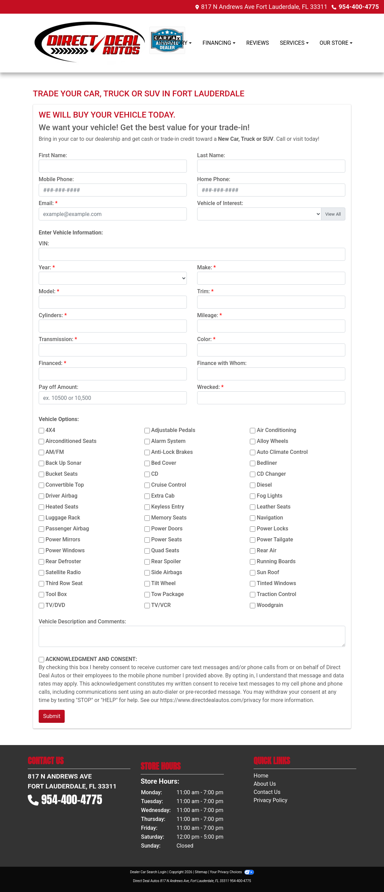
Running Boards (276, 561)
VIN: (44, 243)
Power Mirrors (63, 539)
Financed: (50, 363)
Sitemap (201, 872)
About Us (265, 784)
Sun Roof (268, 572)
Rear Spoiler (166, 561)
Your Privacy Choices (232, 872)
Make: (204, 267)
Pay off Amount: (58, 387)
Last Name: (211, 155)
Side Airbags (166, 572)
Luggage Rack (63, 517)
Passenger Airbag (67, 528)
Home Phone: (213, 179)
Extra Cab (163, 495)
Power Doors (167, 528)
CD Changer (271, 474)
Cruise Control (168, 485)
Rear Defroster (63, 561)
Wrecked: (208, 387)
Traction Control (276, 594)
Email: (46, 203)
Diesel (264, 485)
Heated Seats (62, 506)
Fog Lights (269, 495)
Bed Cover (163, 463)
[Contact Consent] (41, 659)
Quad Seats (165, 550)
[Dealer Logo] (91, 43)
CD (154, 474)
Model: (47, 291)
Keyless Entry (167, 506)
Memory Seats (169, 517)
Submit (51, 716)
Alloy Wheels (272, 441)
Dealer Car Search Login (148, 872)
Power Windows (65, 550)
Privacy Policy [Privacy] (270, 800)
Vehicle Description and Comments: (82, 621)
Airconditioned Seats (71, 441)
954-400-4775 (359, 6)
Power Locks (272, 528)
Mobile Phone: (56, 179)
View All (333, 214)
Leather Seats (274, 506)
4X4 (50, 430)
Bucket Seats (62, 474)
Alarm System (168, 441)
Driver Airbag (61, 495)
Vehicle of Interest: (220, 203)
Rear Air (266, 550)
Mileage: (207, 315)
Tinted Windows (276, 583)
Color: (204, 339)
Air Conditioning (276, 430)
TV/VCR (161, 605)
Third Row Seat (64, 583)
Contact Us (267, 792)
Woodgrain (270, 605)
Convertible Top (65, 485)
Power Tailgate (275, 539)
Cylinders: (51, 315)
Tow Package (167, 594)
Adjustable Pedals (173, 430)
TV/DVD (55, 605)
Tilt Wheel (163, 583)
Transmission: (56, 339)
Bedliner (267, 463)
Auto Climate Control (282, 452)
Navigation (270, 517)
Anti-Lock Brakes (172, 452)
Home (261, 775)
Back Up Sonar (63, 463)
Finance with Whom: (222, 363)
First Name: (53, 155)
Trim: (203, 291)
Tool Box (56, 594)
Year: (45, 267)
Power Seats (166, 539)
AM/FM (55, 452)
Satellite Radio (63, 572)
